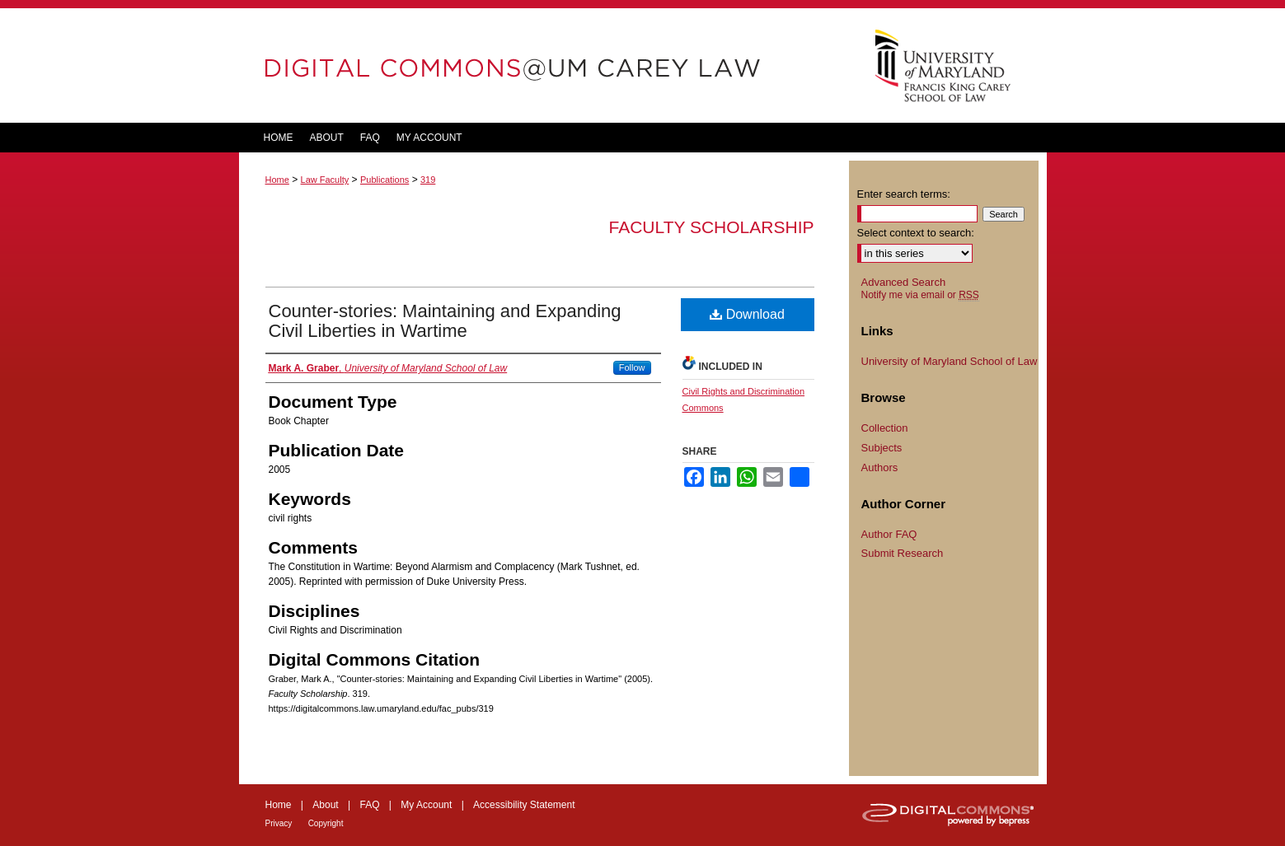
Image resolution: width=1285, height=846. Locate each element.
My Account (426, 805)
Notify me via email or (920, 295)
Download (747, 314)
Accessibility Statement (523, 805)
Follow (632, 367)
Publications (384, 180)
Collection (884, 428)
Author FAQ (889, 534)
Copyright (326, 823)
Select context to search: (915, 233)
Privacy (279, 823)
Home (277, 180)
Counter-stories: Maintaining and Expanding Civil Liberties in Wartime (445, 321)
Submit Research (902, 553)
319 (427, 180)
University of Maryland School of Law (949, 361)
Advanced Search (903, 282)
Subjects (882, 448)
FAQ (369, 805)
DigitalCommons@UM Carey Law (544, 65)
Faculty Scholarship (711, 226)
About (325, 805)
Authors (879, 467)
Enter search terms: (903, 194)
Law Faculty (325, 180)
